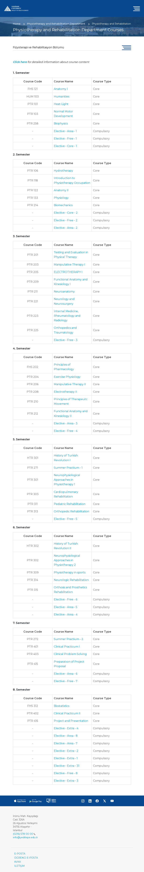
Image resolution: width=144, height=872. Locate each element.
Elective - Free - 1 (65, 138)
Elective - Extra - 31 (66, 765)
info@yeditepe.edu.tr (25, 837)
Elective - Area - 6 (65, 673)
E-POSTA (19, 853)
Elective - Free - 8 (66, 773)
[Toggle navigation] (136, 8)
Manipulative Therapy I (69, 264)
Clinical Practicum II (67, 713)
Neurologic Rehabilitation (71, 580)
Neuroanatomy (64, 291)
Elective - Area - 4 (65, 614)
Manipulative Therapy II (70, 384)
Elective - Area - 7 (65, 743)
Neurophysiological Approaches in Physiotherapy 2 (67, 560)
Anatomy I (61, 89)
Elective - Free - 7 (65, 681)
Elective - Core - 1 (65, 146)
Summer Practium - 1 (68, 467)
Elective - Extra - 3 (66, 780)
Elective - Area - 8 (66, 735)
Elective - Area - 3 (65, 423)
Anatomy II (61, 190)
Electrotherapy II (65, 391)
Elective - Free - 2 (65, 220)
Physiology (61, 197)
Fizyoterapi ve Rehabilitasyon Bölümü (38, 47)
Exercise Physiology (67, 376)
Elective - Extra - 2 (66, 750)
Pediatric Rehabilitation (69, 504)
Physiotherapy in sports (69, 572)
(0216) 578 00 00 (24, 833)
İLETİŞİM (19, 865)
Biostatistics (61, 706)
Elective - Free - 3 (65, 340)
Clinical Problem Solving (70, 654)
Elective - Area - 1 (65, 131)
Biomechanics (63, 205)
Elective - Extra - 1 (66, 758)
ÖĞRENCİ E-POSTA (26, 857)
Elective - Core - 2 (66, 212)
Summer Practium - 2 (68, 639)
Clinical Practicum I (67, 646)
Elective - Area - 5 (65, 607)
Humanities (61, 96)
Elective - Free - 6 (65, 599)
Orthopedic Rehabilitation (71, 511)
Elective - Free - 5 (65, 519)
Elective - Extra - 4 (66, 728)
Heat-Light (61, 104)
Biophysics (61, 123)
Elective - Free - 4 (65, 431)
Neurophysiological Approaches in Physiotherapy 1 (67, 480)
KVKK (17, 861)
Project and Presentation (71, 720)
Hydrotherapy (63, 170)
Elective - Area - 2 (65, 227)
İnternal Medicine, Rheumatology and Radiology (67, 316)
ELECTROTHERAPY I (68, 272)
